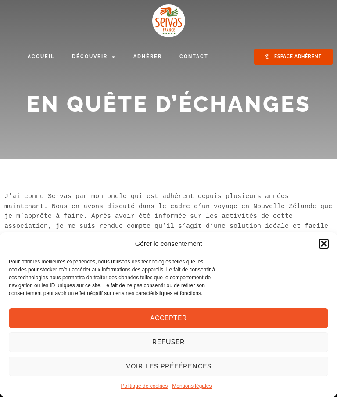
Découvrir (94, 57)
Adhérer (147, 56)
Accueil (41, 56)
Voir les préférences (169, 366)
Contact (193, 56)
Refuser (168, 342)
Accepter (168, 318)
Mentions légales (192, 386)
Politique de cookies (144, 386)
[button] (323, 243)
